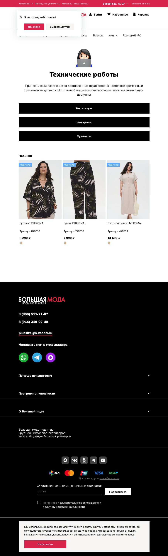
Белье (84, 35)
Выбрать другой (60, 26)
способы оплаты (109, 478)
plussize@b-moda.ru (35, 333)
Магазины (67, 3)
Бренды (98, 35)
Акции (113, 35)
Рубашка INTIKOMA (32, 223)
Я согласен (45, 544)
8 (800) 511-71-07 (33, 314)
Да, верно (34, 26)
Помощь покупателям (47, 3)
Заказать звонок (141, 3)
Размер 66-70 (132, 35)
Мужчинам (84, 136)
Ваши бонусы (81, 3)
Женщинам (84, 122)
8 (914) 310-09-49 (33, 322)
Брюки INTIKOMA (74, 223)
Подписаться (117, 491)
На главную (84, 108)
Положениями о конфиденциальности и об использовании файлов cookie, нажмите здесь (79, 534)
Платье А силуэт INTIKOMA (124, 223)
